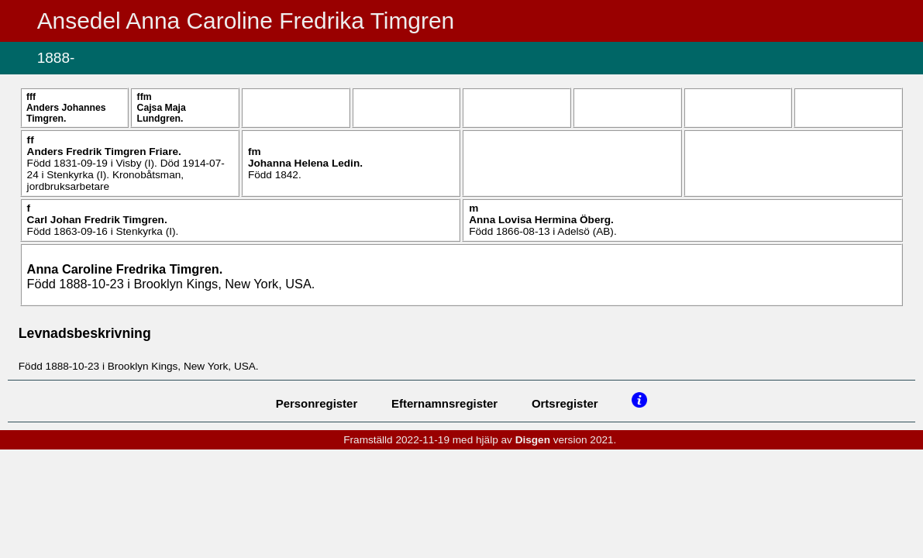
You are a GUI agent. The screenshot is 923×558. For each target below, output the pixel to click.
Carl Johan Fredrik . (97, 220)
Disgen (532, 440)
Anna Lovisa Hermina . (541, 220)
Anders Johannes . (66, 113)
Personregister (317, 403)
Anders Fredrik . (104, 151)
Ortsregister (565, 403)
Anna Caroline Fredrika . (125, 269)
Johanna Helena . (305, 163)
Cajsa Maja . (161, 113)
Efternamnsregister (444, 403)
